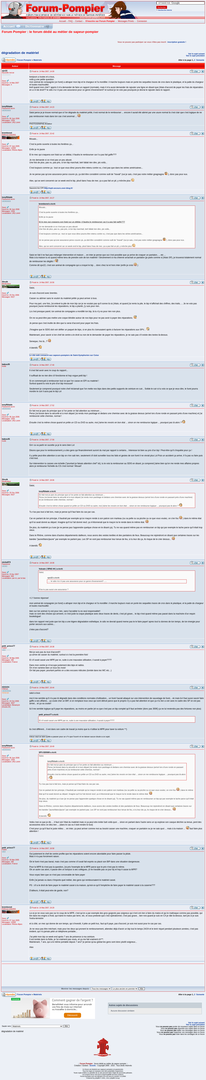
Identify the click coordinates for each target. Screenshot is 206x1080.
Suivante (200, 60)
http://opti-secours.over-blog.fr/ (58, 188)
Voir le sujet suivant (196, 54)
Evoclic (93, 1066)
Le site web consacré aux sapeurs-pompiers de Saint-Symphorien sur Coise (64, 355)
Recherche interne (165, 10)
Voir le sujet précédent (195, 56)
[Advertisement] (43, 42)
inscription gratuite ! (177, 42)
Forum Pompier (24, 60)
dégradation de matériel (20, 53)
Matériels (38, 60)
